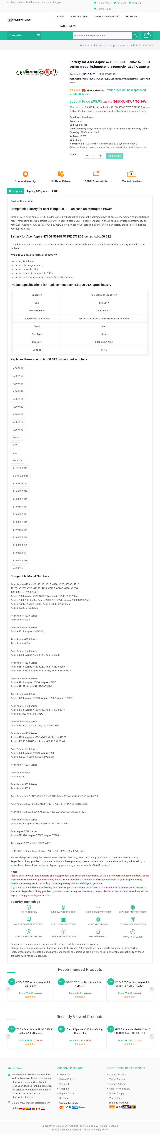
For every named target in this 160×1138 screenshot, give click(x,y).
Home (85, 48)
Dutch (105, 1132)
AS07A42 (18, 394)
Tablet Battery (117, 1082)
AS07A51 (18, 402)
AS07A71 (18, 417)
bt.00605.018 (20, 533)
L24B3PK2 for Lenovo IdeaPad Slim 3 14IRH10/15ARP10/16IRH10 (129, 1034)
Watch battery (117, 1101)
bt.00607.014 (20, 510)
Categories (24, 38)
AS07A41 (18, 387)
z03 (15, 456)
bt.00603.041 (20, 556)
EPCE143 (110, 77)
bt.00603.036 (20, 563)
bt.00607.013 (20, 517)
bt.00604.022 (20, 548)
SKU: (102, 77)
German (76, 1132)
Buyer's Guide (102, 9)
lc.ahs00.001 (20, 479)
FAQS (62, 194)
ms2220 (17, 440)
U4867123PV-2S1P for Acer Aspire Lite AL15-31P (80, 987)
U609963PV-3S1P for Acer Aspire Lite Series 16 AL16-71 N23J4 (129, 987)
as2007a (18, 571)
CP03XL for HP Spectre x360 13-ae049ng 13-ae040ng (80, 1034)
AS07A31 (18, 371)
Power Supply (116, 1096)
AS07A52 (18, 410)
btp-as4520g (20, 487)
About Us (64, 1078)
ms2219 (17, 463)
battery (98, 48)
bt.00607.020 (20, 494)
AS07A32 (18, 379)
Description (17, 194)
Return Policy (102, 3)
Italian (86, 1132)
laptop (111, 48)
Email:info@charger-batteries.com (31, 1106)
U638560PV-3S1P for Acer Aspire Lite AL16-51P (30, 987)
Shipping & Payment (41, 194)
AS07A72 (18, 425)
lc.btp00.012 (20, 471)
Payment (119, 3)
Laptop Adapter (117, 1087)
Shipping (134, 3)
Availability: (76, 77)
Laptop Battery (117, 1078)
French (96, 1132)
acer (123, 48)
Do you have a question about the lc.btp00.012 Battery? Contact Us (108, 150)
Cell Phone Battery (119, 1092)
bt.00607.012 (20, 525)
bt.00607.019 (20, 502)
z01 (15, 448)
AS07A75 (18, 433)
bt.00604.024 (20, 540)
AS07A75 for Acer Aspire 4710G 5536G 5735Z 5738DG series (30, 1034)
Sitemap (64, 1101)
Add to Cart (114, 158)
